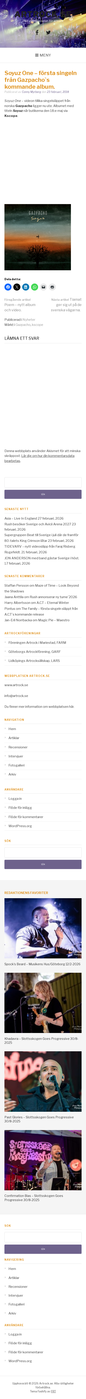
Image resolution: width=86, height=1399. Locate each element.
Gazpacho (23, 325)
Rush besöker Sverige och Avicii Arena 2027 (37, 524)
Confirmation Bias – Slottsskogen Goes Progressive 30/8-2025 (33, 1198)
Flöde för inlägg (20, 808)
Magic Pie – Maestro (54, 620)
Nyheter (29, 320)
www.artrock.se (16, 685)
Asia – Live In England (20, 518)
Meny (45, 55)
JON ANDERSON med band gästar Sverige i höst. (41, 558)
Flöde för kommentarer (25, 817)
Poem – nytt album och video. (19, 305)
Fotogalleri (16, 765)
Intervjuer (15, 756)
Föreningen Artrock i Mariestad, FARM (37, 643)
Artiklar (13, 738)
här (71, 707)
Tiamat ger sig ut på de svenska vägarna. (66, 304)
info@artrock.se (16, 696)
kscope (37, 325)
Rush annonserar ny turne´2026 (53, 597)
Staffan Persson (16, 586)
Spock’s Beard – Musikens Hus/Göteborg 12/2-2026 (42, 964)
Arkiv (12, 774)
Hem (12, 729)
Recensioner (17, 747)
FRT (53, 1391)
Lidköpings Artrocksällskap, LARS (34, 661)
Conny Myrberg (31, 92)
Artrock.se (43, 14)
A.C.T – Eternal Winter (53, 603)
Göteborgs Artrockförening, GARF (34, 652)
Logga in (15, 799)
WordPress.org (20, 826)
